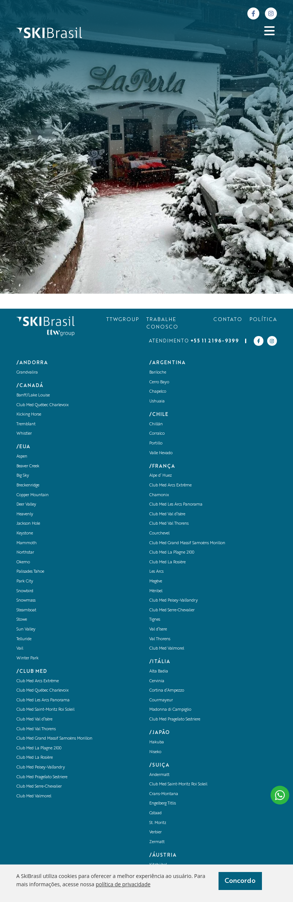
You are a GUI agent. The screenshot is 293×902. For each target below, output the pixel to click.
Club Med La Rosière (34, 758)
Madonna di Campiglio (170, 710)
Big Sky (22, 476)
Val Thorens (159, 639)
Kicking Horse (28, 415)
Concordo (240, 881)
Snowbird (24, 591)
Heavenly (24, 514)
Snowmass (26, 601)
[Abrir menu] (269, 30)
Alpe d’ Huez (160, 476)
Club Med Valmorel (33, 796)
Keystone (24, 533)
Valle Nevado (161, 453)
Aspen (21, 457)
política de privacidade (123, 884)
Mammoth (26, 543)
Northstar (25, 553)
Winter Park (27, 658)
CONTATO (227, 319)
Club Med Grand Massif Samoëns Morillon (54, 739)
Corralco (157, 434)
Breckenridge (27, 485)
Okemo (23, 562)
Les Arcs (156, 572)
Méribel (155, 591)
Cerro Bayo (159, 382)
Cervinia (156, 681)
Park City (24, 581)
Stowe (21, 620)
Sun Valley (26, 629)
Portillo (155, 443)
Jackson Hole (28, 524)
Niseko (155, 752)
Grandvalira (27, 373)
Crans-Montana (163, 794)
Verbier (155, 832)
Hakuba (156, 742)
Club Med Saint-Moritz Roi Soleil (45, 710)
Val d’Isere (158, 629)
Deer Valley (26, 505)
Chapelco (157, 392)
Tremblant (26, 424)
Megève (155, 581)
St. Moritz (157, 823)
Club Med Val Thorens (36, 729)
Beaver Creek (27, 466)
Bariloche (157, 373)
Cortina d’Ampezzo (166, 691)
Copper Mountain (32, 495)
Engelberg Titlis (162, 803)
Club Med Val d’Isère (34, 719)
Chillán (156, 424)
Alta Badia (158, 671)
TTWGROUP (122, 319)
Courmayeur (161, 700)
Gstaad (155, 813)
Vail (19, 649)
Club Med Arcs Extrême (37, 681)
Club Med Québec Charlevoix (42, 405)
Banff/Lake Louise (33, 395)
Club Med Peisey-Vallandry (40, 767)
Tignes (154, 620)
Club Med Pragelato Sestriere (41, 777)
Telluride (23, 639)
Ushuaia (157, 401)
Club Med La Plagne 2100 (38, 748)
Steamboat (26, 610)
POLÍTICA (263, 319)
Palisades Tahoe (30, 572)
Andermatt (159, 775)
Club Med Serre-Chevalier (39, 787)
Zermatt (157, 842)
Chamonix (159, 495)
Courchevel (159, 533)
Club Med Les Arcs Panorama (43, 700)
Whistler (24, 434)
